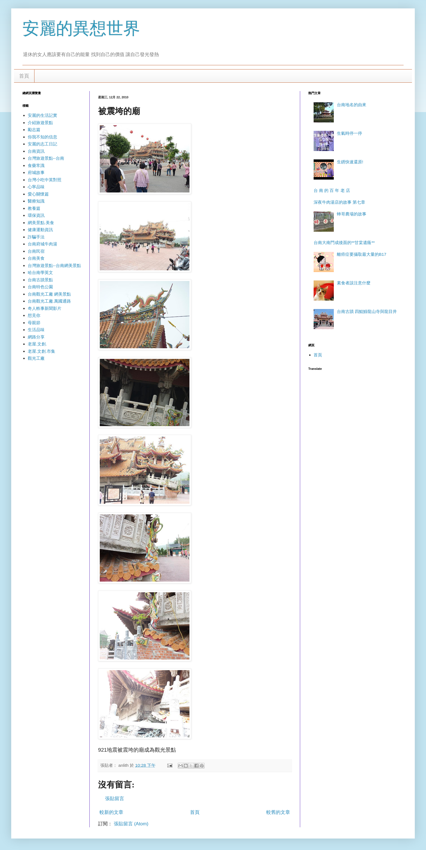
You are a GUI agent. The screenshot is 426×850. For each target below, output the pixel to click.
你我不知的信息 (42, 136)
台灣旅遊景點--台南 (46, 158)
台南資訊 (36, 151)
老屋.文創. (37, 344)
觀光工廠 (36, 358)
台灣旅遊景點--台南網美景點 (54, 265)
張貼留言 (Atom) (131, 823)
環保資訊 (36, 215)
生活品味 (36, 329)
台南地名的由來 (351, 104)
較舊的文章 (278, 812)
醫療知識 (36, 201)
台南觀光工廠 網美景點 (49, 294)
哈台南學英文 (40, 272)
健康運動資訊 (40, 229)
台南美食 (36, 258)
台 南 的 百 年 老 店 (332, 190)
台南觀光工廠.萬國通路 (49, 301)
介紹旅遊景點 (40, 122)
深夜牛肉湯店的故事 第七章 (339, 202)
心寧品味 (36, 186)
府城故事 (36, 172)
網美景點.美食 (41, 222)
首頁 (24, 76)
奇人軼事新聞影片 (44, 308)
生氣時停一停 (349, 133)
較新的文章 (111, 812)
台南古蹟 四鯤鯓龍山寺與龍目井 (367, 311)
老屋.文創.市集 (41, 351)
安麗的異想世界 (81, 28)
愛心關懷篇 (38, 194)
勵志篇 (34, 129)
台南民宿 (36, 251)
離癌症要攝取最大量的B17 (361, 254)
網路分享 (36, 337)
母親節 (34, 322)
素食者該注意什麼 (354, 282)
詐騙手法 (36, 236)
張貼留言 (114, 798)
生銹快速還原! (350, 161)
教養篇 (34, 208)
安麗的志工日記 (42, 143)
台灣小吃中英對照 (44, 179)
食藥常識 (36, 165)
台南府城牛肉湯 (42, 243)
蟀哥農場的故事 (351, 214)
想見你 (34, 315)
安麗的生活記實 (42, 115)
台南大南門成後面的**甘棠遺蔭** (344, 242)
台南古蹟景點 (40, 279)
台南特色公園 (40, 286)
